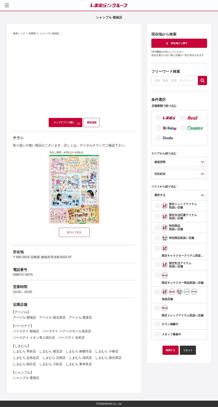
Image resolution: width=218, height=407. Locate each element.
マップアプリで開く (64, 122)
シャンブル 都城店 (49, 33)
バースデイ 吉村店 (71, 337)
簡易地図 (91, 122)
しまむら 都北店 (50, 351)
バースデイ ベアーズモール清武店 (66, 331)
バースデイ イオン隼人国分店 (34, 337)
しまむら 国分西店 (108, 357)
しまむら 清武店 (80, 357)
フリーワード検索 (165, 72)
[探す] (202, 80)
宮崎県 (32, 33)
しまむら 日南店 (53, 357)
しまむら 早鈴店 (24, 351)
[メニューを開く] (6, 5)
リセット (188, 350)
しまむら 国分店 (24, 364)
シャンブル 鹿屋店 (26, 378)
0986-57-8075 (23, 274)
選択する (159, 195)
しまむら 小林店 (106, 351)
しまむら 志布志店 (26, 357)
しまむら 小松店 (50, 364)
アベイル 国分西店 (52, 317)
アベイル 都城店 (24, 317)
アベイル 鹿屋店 (80, 317)
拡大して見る (74, 232)
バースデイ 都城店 (26, 331)
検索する (170, 350)
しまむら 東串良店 (79, 364)
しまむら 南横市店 (79, 351)
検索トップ (19, 33)
